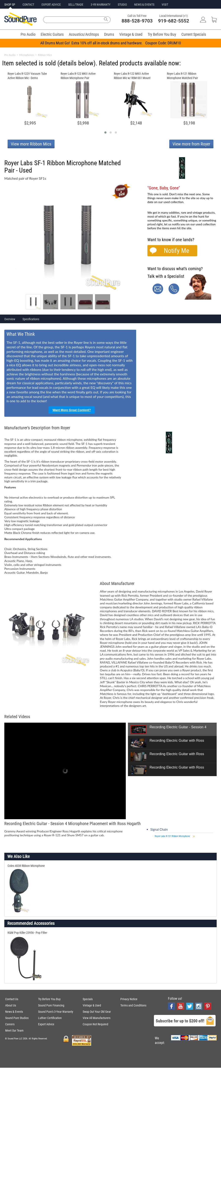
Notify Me (176, 250)
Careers (10, 1024)
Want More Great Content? (72, 410)
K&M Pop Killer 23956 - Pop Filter (27, 932)
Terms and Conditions (133, 1005)
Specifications (31, 319)
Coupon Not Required (95, 1024)
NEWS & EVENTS (144, 4)
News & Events (14, 1011)
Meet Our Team (14, 1030)
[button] (105, 132)
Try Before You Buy (162, 34)
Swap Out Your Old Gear (97, 1011)
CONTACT (28, 4)
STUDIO (122, 4)
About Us (10, 1005)
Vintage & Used (130, 34)
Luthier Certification (50, 1018)
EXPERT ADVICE (51, 4)
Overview (9, 319)
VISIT (165, 4)
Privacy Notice (128, 999)
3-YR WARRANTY (100, 4)
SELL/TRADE (75, 4)
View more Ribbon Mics (31, 144)
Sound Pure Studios (17, 1018)
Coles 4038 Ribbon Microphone (26, 865)
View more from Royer (191, 144)
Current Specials (193, 34)
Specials (88, 999)
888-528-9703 (137, 21)
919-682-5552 (173, 21)
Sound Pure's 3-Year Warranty (55, 1011)
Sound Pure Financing (51, 1005)
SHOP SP (9, 4)
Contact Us (11, 999)
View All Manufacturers (96, 1018)
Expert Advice (46, 1024)
